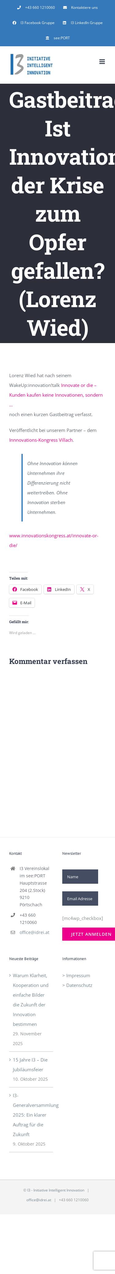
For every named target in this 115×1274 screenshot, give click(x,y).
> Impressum (76, 975)
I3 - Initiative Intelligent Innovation (55, 1190)
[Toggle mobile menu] (102, 61)
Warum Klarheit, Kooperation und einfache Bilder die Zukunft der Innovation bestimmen (30, 999)
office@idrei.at (34, 932)
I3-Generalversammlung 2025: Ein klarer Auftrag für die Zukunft (31, 1114)
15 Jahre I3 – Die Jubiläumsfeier (30, 1064)
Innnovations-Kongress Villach (41, 440)
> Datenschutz (77, 985)
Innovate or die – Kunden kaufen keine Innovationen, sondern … (56, 395)
